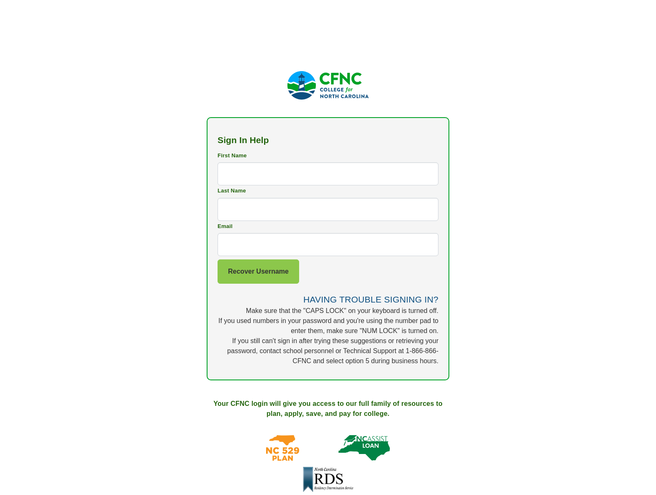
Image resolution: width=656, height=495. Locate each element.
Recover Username (258, 271)
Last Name (232, 190)
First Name (232, 155)
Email (225, 226)
